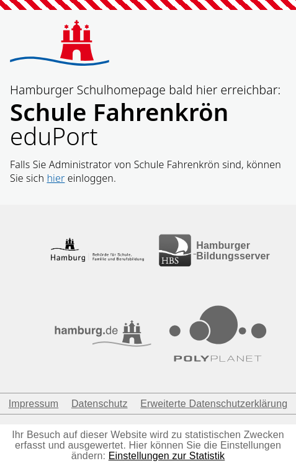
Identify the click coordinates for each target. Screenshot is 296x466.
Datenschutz (99, 403)
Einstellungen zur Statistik (167, 455)
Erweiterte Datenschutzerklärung (213, 403)
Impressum (34, 403)
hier (56, 178)
